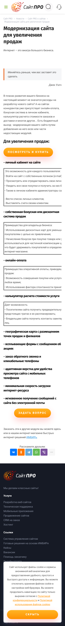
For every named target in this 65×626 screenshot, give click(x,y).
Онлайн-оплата (12, 561)
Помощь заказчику (15, 556)
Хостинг (8, 524)
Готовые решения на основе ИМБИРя (26, 543)
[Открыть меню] (6, 7)
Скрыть (33, 614)
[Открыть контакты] (59, 7)
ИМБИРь (31, 437)
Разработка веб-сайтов (17, 502)
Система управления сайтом (20, 538)
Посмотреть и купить (28, 152)
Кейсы (7, 547)
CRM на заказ (11, 520)
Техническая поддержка (18, 506)
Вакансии (9, 552)
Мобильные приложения (18, 511)
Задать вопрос (32, 413)
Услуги (7, 495)
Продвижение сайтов (16, 515)
